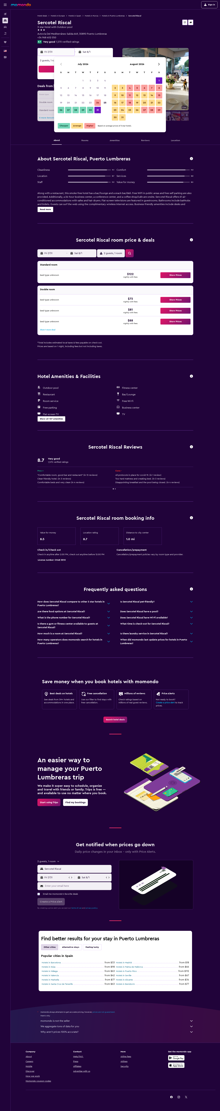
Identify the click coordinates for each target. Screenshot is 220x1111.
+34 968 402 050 (46, 37)
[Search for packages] (5, 33)
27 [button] (68, 110)
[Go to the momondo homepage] (21, 4)
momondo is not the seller (116, 1021)
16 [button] (90, 95)
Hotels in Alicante (124, 980)
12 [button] (61, 95)
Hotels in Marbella (50, 980)
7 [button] (75, 88)
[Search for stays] (5, 20)
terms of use (76, 908)
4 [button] (105, 80)
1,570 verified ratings (67, 42)
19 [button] (61, 102)
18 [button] (105, 95)
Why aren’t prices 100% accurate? (116, 1032)
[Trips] (5, 42)
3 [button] (97, 80)
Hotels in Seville (123, 975)
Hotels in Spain (74, 16)
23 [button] (90, 102)
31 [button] (98, 110)
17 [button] (98, 95)
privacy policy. (92, 908)
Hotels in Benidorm (125, 984)
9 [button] (90, 88)
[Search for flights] (5, 14)
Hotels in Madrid (124, 963)
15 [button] (83, 95)
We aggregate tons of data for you (116, 1026)
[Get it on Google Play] (176, 1058)
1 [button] (82, 80)
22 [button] (83, 102)
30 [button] (90, 110)
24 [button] (97, 102)
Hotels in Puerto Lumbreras (113, 16)
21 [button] (76, 102)
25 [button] (105, 102)
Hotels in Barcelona (51, 963)
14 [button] (76, 95)
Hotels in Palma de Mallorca (129, 967)
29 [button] (83, 110)
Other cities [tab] (50, 947)
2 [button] (90, 80)
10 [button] (97, 88)
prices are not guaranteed (104, 1012)
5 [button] (61, 88)
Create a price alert (165, 703)
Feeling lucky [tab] (92, 947)
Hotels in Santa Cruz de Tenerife (57, 984)
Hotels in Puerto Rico (126, 971)
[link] (115, 720)
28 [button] (75, 110)
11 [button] (105, 88)
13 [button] (68, 95)
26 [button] (61, 110)
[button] (5, 4)
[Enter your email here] (78, 886)
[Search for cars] (5, 27)
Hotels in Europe (58, 16)
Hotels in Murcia (91, 16)
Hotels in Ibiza (48, 967)
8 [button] (83, 88)
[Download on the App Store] (176, 1065)
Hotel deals (42, 16)
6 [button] (68, 88)
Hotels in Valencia (50, 975)
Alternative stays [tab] (70, 947)
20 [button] (68, 102)
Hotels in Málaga (50, 971)
